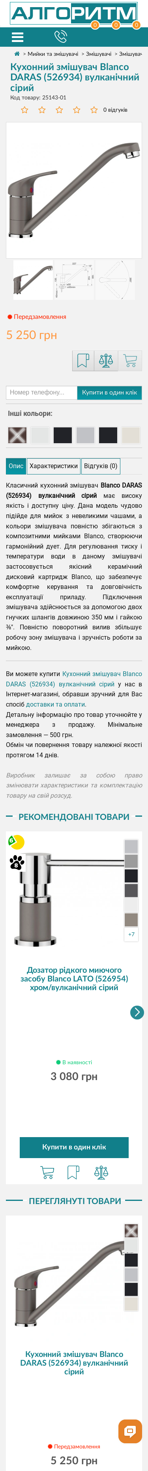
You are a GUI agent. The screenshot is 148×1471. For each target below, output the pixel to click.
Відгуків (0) (101, 466)
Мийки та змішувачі (53, 54)
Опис (16, 466)
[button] (137, 956)
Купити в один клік (109, 392)
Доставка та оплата (96, 1385)
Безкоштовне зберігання (56, 1405)
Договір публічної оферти (73, 1436)
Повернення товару (73, 1416)
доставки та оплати (55, 704)
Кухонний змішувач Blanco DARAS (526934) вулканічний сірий (74, 1250)
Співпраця (116, 1396)
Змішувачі (98, 54)
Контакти (111, 1405)
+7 (131, 934)
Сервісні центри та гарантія (55, 1396)
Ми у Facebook (74, 1449)
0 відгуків (115, 110)
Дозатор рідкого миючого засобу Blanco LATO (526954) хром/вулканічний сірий (74, 979)
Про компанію (41, 1385)
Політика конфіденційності (73, 1426)
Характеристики (54, 466)
